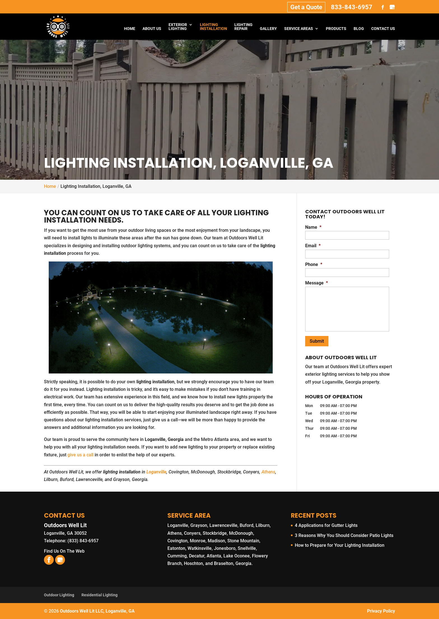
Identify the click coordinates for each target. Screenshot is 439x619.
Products (336, 29)
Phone (313, 264)
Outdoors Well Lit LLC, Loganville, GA (97, 611)
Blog (359, 29)
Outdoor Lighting (59, 595)
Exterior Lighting (178, 27)
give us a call (80, 454)
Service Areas (298, 29)
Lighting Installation (213, 27)
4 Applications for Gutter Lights (326, 525)
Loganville (156, 472)
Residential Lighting (99, 595)
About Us (152, 29)
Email (313, 245)
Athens (268, 472)
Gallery (268, 29)
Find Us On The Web (64, 551)
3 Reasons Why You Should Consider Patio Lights (344, 535)
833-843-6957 (351, 7)
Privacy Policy (381, 611)
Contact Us (383, 29)
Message (316, 283)
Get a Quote (306, 7)
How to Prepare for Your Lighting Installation (339, 545)
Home (129, 29)
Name (313, 227)
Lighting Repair (243, 27)
